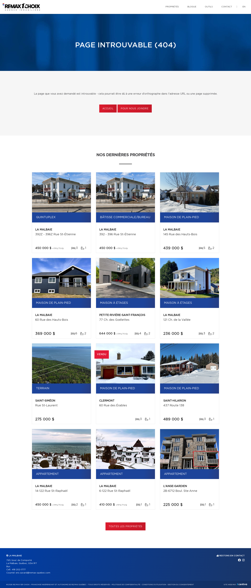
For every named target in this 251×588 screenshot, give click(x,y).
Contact (226, 7)
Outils (209, 7)
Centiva (242, 584)
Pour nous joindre (135, 109)
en (244, 7)
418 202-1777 (19, 570)
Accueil (107, 109)
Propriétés (172, 7)
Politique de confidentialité (126, 584)
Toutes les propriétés (125, 526)
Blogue (191, 7)
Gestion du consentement (181, 584)
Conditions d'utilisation (154, 584)
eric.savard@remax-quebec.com (33, 573)
